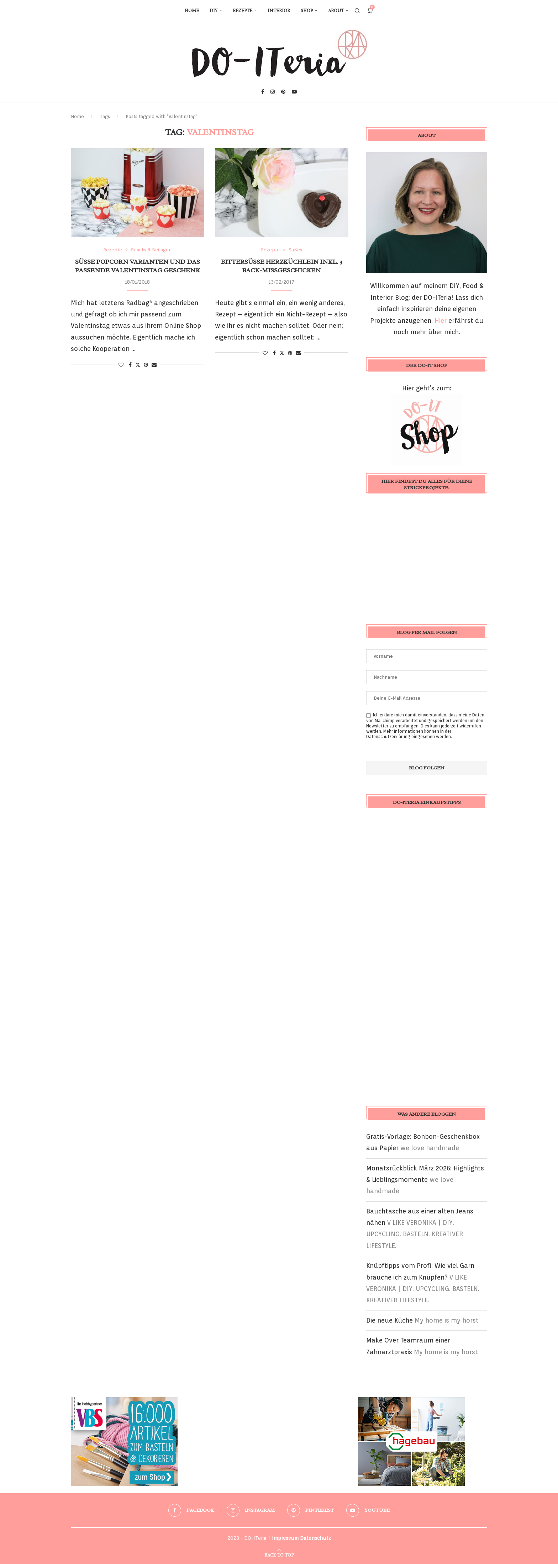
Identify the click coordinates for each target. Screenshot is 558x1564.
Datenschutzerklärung (388, 736)
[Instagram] (272, 91)
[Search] (357, 10)
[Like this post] (121, 365)
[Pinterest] (283, 91)
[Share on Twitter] (137, 365)
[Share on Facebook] (130, 365)
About (336, 11)
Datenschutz (315, 1538)
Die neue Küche (389, 1320)
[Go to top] (279, 1554)
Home (192, 11)
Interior (279, 11)
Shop (307, 11)
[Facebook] (262, 91)
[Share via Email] (154, 365)
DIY (213, 11)
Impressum (285, 1538)
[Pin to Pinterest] (146, 365)
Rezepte (242, 11)
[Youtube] (294, 91)
